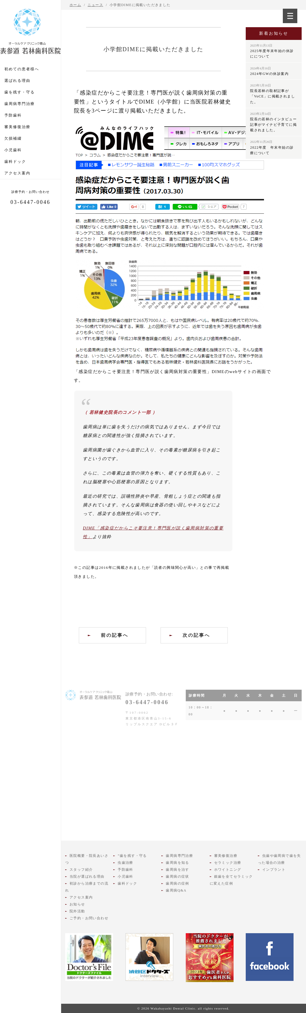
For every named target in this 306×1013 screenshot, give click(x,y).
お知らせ (77, 904)
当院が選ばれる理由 (87, 876)
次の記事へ (196, 635)
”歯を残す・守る (132, 856)
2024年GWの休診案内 (269, 71)
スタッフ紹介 (81, 870)
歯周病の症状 (177, 876)
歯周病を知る (177, 863)
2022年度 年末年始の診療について (272, 147)
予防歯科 (13, 115)
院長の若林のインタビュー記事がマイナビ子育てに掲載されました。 (273, 122)
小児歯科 (13, 150)
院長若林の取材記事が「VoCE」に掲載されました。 (272, 94)
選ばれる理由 (17, 80)
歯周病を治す (177, 870)
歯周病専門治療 (19, 104)
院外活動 (77, 911)
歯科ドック (15, 161)
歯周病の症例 (177, 883)
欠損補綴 (13, 138)
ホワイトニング (227, 870)
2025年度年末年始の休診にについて (272, 51)
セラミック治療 (227, 863)
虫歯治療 (125, 863)
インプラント (273, 870)
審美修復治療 (17, 127)
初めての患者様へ (21, 69)
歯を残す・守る (19, 92)
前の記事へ (114, 635)
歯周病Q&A (176, 890)
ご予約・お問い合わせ (89, 918)
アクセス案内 (17, 173)
